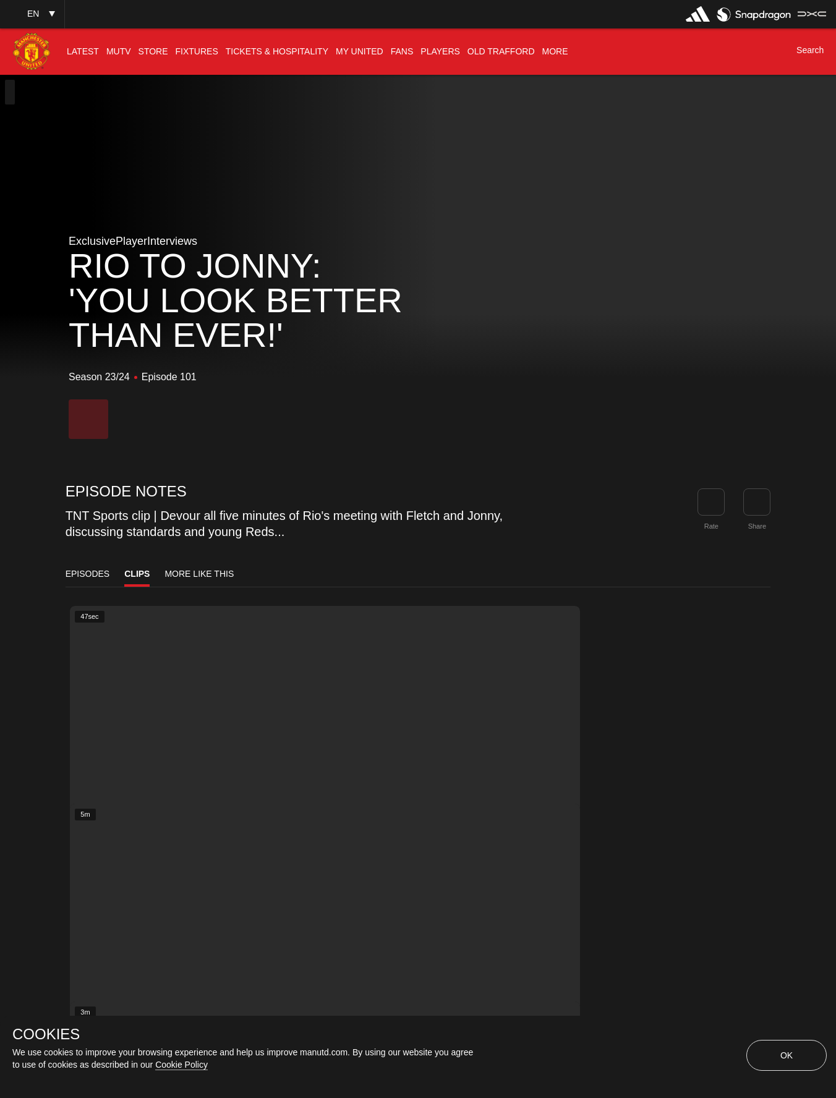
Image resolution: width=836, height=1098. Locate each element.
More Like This (199, 574)
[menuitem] (83, 51)
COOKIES (46, 1034)
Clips (137, 574)
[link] (756, 502)
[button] (32, 14)
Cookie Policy (181, 1065)
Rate (711, 526)
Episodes (88, 574)
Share (757, 526)
